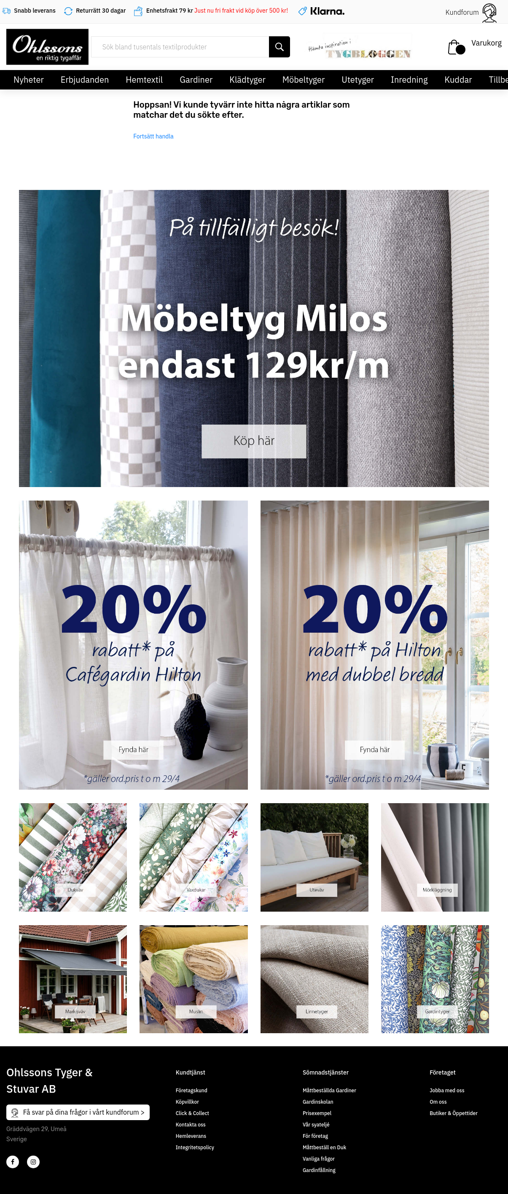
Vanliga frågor (319, 1159)
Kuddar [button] (458, 79)
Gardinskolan (318, 1102)
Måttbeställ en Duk (324, 1147)
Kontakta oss (191, 1124)
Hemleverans (191, 1136)
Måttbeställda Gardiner (329, 1090)
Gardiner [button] (196, 79)
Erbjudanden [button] (85, 79)
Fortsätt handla (153, 136)
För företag (315, 1136)
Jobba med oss (447, 1090)
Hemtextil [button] (144, 79)
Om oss (438, 1102)
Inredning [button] (409, 79)
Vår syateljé (316, 1124)
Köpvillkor (187, 1102)
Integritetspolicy (195, 1147)
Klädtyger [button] (247, 79)
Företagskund (191, 1090)
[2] (12, 1162)
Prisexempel (317, 1113)
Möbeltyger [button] (303, 79)
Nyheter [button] (28, 79)
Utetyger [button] (357, 79)
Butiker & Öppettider (454, 1113)
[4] (33, 1162)
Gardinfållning (319, 1170)
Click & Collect (192, 1113)
